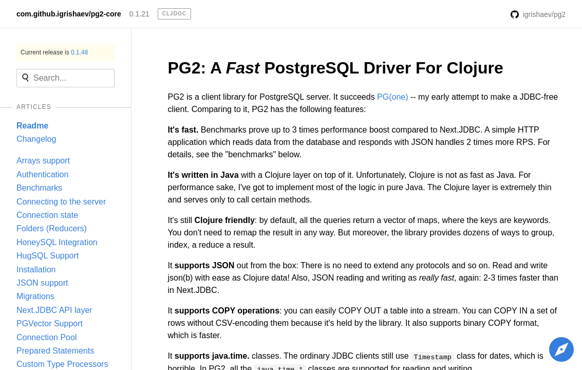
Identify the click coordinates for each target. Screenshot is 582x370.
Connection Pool (46, 337)
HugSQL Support (47, 255)
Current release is (54, 52)
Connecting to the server (61, 201)
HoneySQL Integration (57, 242)
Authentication (42, 174)
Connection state (47, 215)
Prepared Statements (55, 350)
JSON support (42, 283)
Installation (36, 269)
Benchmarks (39, 187)
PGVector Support (49, 323)
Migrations (35, 296)
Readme (32, 125)
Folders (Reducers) (51, 228)
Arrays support (43, 160)
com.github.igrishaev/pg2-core (68, 14)
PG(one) (392, 96)
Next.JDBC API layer (54, 310)
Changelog (36, 139)
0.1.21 (139, 14)
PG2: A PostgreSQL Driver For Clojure (335, 68)
